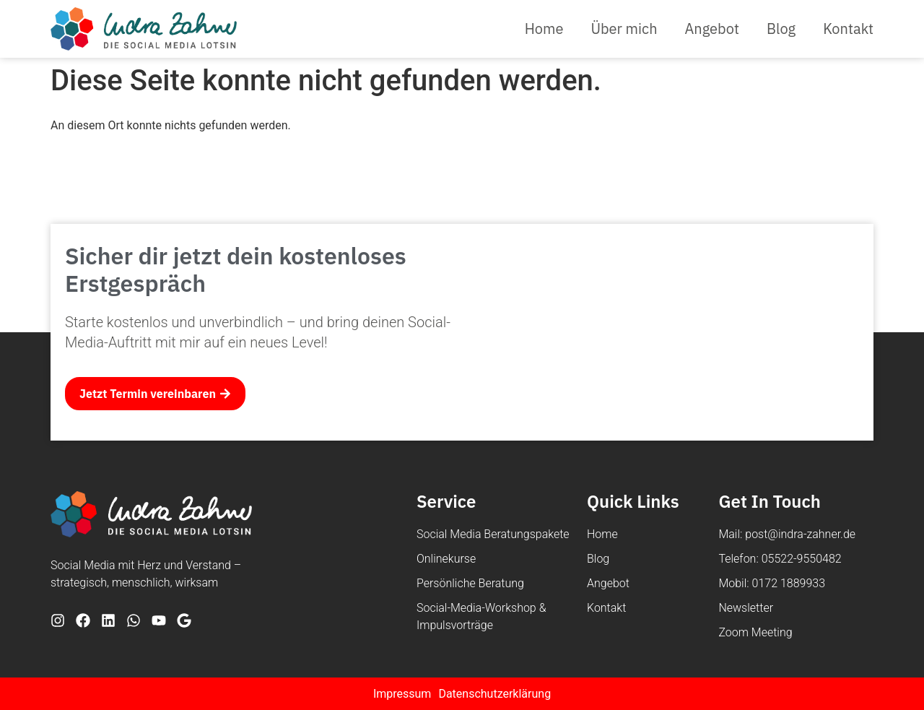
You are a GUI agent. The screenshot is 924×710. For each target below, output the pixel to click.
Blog (781, 28)
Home (544, 28)
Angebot (712, 28)
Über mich (623, 28)
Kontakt (848, 28)
